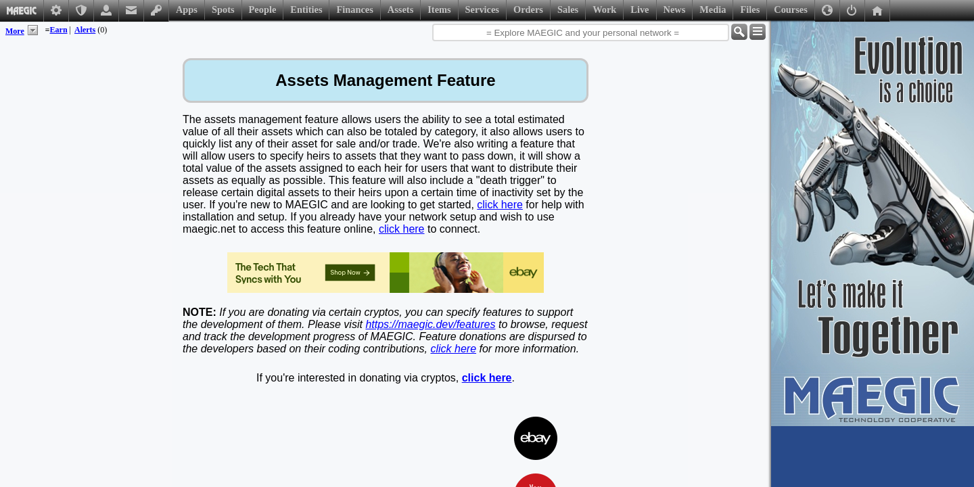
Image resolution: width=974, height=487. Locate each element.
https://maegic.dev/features (430, 324)
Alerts (84, 29)
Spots (223, 9)
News (675, 9)
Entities (306, 9)
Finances (354, 9)
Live (639, 9)
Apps (187, 9)
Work (604, 9)
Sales (567, 9)
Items (438, 9)
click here (500, 204)
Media (712, 9)
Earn (59, 29)
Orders (528, 9)
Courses (791, 9)
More (14, 31)
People (263, 9)
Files (750, 9)
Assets (400, 9)
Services (482, 9)
